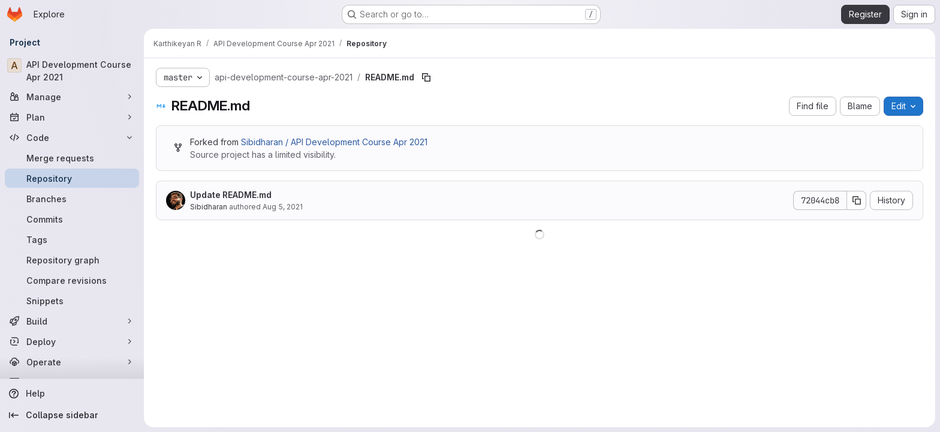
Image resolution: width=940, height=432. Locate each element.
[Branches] (72, 198)
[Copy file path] (426, 77)
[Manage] (72, 96)
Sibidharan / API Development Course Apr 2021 (334, 142)
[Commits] (72, 219)
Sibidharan (208, 206)
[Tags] (72, 239)
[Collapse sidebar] (72, 415)
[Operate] (72, 361)
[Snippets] (72, 300)
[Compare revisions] (72, 280)
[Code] (72, 137)
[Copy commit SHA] (856, 200)
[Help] (72, 393)
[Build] (72, 321)
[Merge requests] (72, 157)
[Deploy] (72, 341)
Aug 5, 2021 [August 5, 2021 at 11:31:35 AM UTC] (283, 206)
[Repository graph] (72, 259)
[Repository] (72, 178)
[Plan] (72, 117)
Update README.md (231, 195)
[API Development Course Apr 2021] (72, 71)
